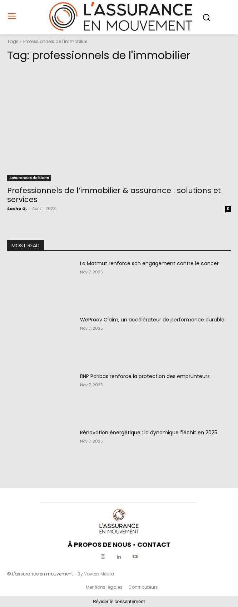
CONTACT (153, 544)
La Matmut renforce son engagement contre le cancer (149, 263)
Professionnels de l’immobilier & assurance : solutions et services (114, 195)
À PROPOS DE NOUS (99, 544)
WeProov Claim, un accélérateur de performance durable (152, 319)
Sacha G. (17, 208)
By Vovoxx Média (96, 574)
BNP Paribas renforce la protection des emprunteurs (145, 376)
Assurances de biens (29, 178)
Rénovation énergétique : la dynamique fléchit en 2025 (148, 432)
